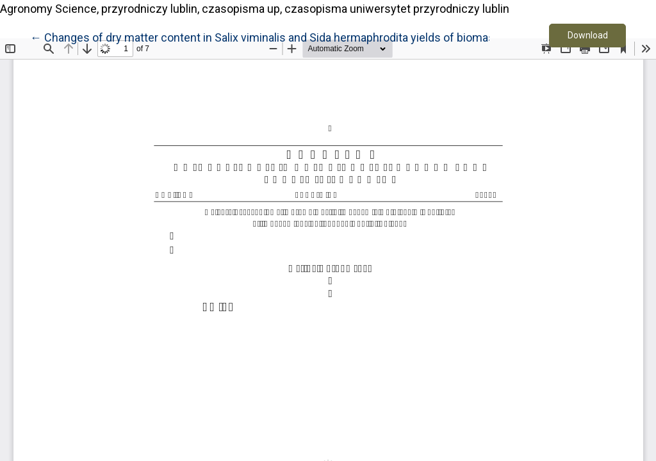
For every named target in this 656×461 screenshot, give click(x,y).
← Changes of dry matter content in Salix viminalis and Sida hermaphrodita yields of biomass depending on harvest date (334, 36)
